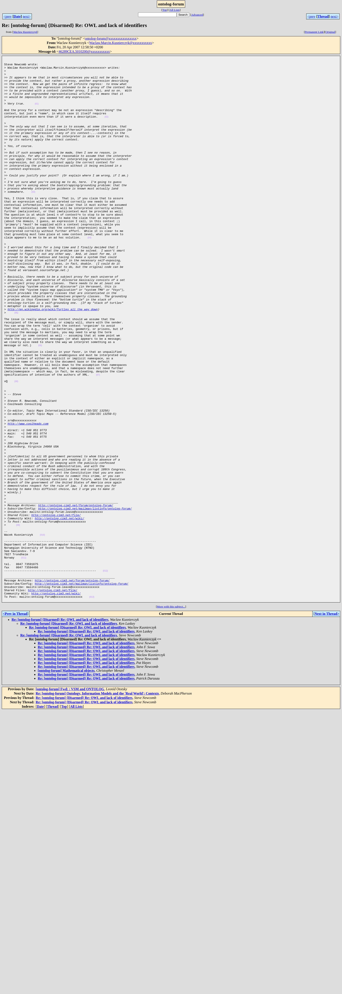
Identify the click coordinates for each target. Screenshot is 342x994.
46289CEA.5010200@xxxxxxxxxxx (84, 51)
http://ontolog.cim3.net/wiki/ (59, 611)
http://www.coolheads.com (28, 497)
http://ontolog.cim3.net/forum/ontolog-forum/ (75, 595)
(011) (23, 658)
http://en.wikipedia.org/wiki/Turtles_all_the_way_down (53, 360)
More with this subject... (171, 715)
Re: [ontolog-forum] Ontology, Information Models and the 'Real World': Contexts (97, 802)
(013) (91, 705)
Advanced (197, 14)
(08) (16, 447)
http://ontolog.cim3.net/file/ (56, 607)
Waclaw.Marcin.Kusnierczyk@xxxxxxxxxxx (120, 43)
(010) (42, 631)
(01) (37, 113)
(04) (89, 274)
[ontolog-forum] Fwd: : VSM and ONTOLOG (70, 798)
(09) (18, 619)
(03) (33, 219)
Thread (323, 16)
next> (27, 16)
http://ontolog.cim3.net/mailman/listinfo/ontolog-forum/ (85, 599)
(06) (40, 403)
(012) (105, 674)
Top (164, 10)
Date (17, 16)
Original (330, 32)
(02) (106, 129)
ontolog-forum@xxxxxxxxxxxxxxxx (111, 38)
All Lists (174, 10)
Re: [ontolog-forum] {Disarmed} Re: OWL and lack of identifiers (60, 729)
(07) (98, 439)
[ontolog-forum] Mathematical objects (66, 779)
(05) (16, 364)
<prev (7, 16)
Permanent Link (314, 32)
